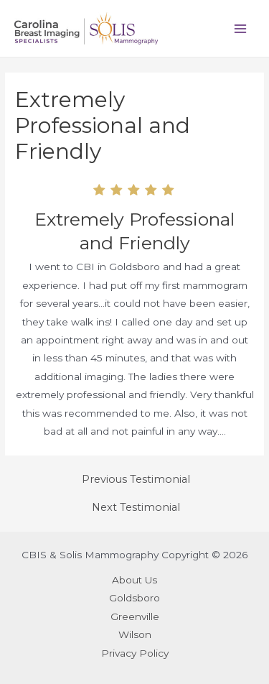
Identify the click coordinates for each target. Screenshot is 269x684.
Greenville (134, 616)
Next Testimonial (136, 507)
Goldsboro (134, 598)
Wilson (134, 634)
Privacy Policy (135, 653)
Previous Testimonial (136, 479)
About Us (134, 580)
